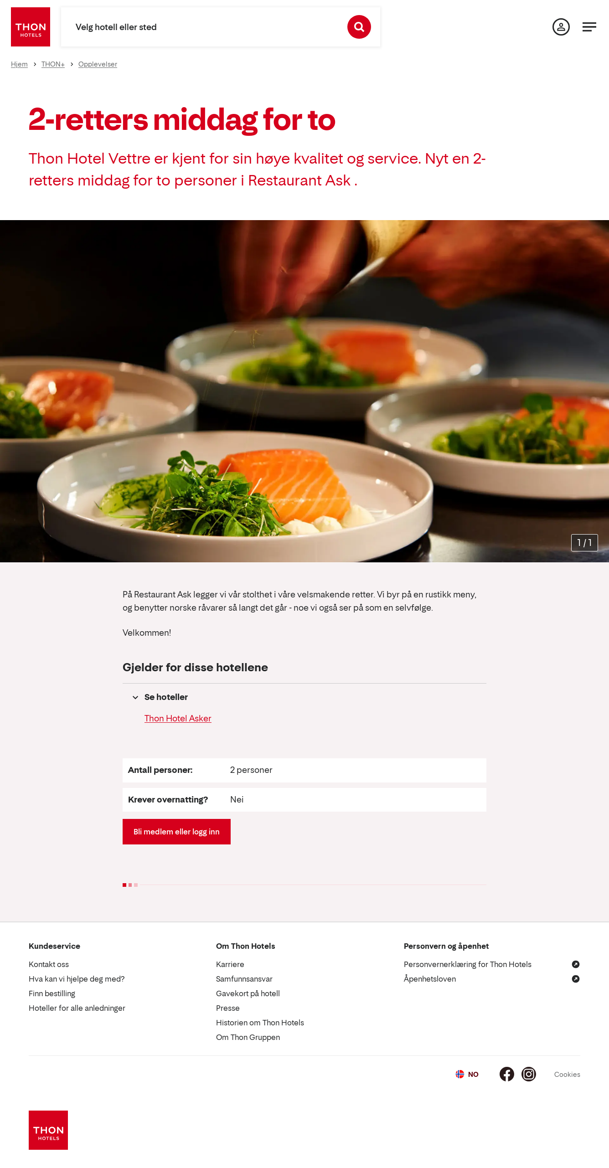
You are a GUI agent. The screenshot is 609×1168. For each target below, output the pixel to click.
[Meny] (589, 27)
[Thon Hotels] (30, 26)
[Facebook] (507, 1074)
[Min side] (561, 27)
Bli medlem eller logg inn (177, 831)
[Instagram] (528, 1074)
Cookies (567, 1074)
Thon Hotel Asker (178, 718)
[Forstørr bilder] (584, 543)
